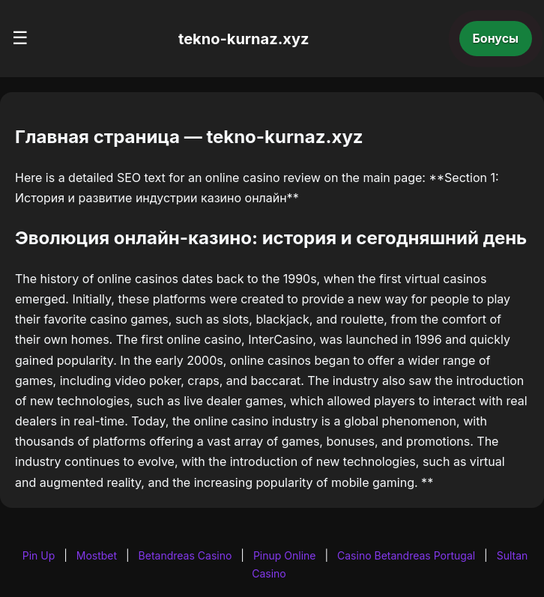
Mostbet (96, 555)
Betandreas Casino (185, 555)
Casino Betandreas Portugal (406, 555)
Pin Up (38, 555)
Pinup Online (284, 555)
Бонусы (496, 38)
